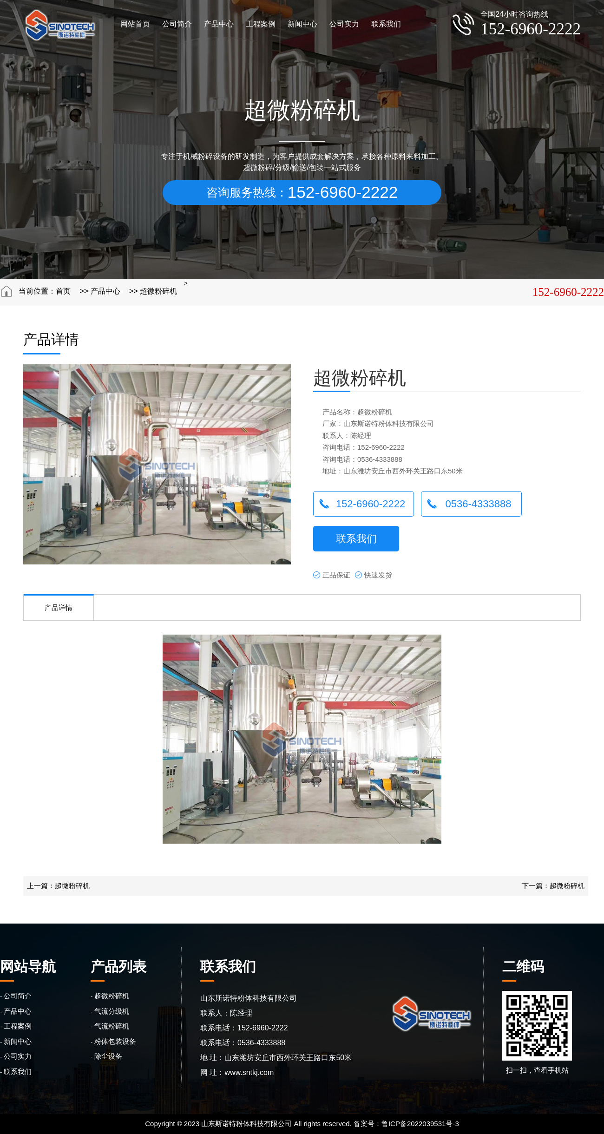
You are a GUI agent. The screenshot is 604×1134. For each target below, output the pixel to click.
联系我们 (386, 24)
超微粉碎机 (158, 291)
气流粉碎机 (111, 1026)
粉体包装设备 (115, 1041)
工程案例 (261, 24)
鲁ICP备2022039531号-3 (420, 1123)
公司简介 (177, 24)
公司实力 (344, 24)
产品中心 (219, 24)
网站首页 (135, 24)
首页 (63, 291)
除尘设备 (108, 1056)
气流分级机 (111, 1011)
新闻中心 (302, 24)
